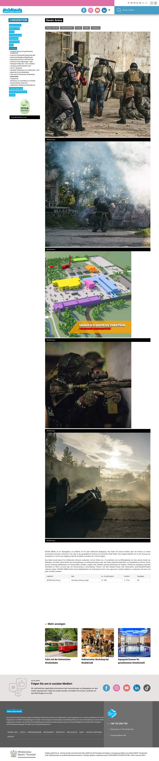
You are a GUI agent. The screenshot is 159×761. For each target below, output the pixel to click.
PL (129, 3)
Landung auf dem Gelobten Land (20, 66)
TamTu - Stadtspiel (16, 68)
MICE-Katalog (14, 42)
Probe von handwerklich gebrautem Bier (22, 55)
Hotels (11, 32)
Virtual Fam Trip (15, 25)
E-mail (78, 28)
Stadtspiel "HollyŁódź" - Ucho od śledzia (22, 64)
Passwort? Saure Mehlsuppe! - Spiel (21, 61)
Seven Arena (14, 76)
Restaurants (13, 38)
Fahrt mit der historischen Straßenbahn (22, 74)
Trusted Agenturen (16, 88)
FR (134, 3)
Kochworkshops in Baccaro (18, 83)
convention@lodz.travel (118, 735)
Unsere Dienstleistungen (18, 92)
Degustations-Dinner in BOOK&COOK (21, 59)
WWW (86, 28)
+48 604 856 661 (67, 28)
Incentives (13, 48)
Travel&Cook (14, 78)
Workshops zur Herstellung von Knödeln (22, 81)
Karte (11, 45)
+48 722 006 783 (119, 723)
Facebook (95, 28)
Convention (18, 20)
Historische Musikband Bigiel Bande (21, 57)
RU (140, 3)
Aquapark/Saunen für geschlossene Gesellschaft (21, 52)
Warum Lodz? (14, 29)
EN (132, 3)
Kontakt (12, 95)
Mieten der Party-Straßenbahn (19, 72)
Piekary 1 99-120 (52, 28)
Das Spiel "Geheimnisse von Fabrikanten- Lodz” (25, 70)
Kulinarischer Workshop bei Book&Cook (22, 85)
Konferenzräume (15, 35)
